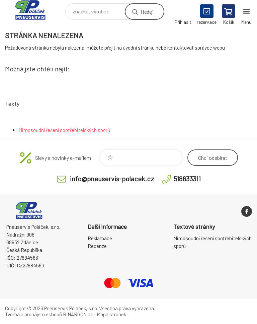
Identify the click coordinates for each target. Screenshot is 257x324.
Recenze (97, 246)
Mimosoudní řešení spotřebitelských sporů (64, 130)
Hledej (147, 11)
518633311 (187, 179)
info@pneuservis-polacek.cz (112, 179)
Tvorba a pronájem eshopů (33, 314)
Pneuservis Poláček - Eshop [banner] (34, 10)
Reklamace (100, 238)
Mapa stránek (111, 314)
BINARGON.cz (78, 314)
